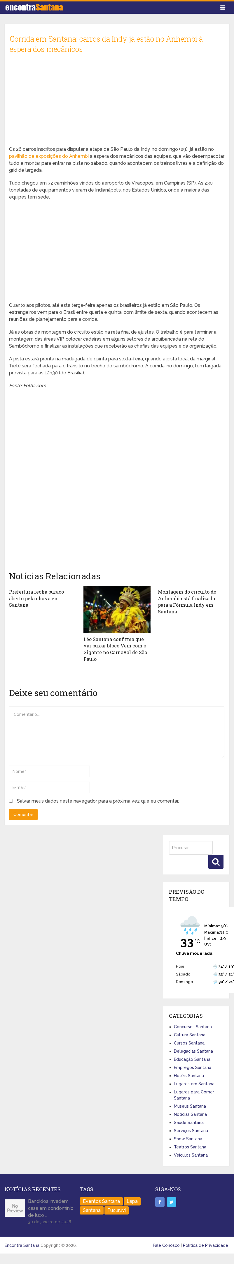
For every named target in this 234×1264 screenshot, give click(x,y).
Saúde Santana (189, 1122)
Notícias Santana (190, 1113)
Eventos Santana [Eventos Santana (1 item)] (101, 1200)
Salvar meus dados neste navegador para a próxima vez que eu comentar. (98, 800)
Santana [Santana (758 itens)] (92, 1209)
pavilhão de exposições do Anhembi (49, 156)
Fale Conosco (166, 1244)
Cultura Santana (189, 1034)
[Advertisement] (112, 105)
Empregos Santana (192, 1067)
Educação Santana (192, 1058)
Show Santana (188, 1138)
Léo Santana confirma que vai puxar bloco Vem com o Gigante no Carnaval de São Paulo (115, 649)
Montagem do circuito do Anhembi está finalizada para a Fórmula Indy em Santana (187, 601)
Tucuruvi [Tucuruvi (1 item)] (116, 1209)
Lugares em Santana (194, 1083)
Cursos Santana (189, 1042)
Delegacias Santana (193, 1050)
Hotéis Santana (189, 1075)
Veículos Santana (191, 1154)
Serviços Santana (191, 1130)
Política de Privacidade (205, 1244)
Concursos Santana (193, 1026)
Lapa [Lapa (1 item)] (132, 1200)
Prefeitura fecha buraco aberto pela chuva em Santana (36, 598)
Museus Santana (190, 1105)
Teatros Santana (190, 1146)
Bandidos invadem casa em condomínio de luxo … (51, 1207)
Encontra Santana (22, 1244)
